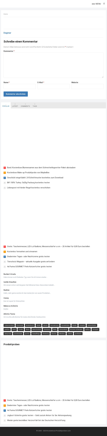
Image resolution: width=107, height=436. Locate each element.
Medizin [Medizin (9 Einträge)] (62, 333)
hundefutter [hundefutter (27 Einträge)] (65, 325)
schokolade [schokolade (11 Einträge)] (18, 333)
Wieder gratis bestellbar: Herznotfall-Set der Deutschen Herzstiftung (36, 420)
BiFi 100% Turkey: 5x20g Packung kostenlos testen (28, 182)
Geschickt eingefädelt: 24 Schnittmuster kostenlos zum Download (35, 177)
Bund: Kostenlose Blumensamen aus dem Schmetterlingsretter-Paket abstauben (41, 167)
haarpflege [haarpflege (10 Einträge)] (36, 333)
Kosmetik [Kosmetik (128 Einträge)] (20, 325)
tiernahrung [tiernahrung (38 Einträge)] (54, 325)
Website (74, 82)
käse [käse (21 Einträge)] (14, 329)
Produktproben (12, 344)
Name (6, 82)
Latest (15, 105)
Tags (35, 105)
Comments (25, 105)
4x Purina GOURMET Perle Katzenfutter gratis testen (29, 266)
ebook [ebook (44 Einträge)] (45, 325)
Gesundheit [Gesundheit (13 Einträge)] (63, 329)
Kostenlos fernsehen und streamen (22, 251)
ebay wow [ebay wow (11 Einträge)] (8, 333)
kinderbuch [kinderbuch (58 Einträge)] (30, 325)
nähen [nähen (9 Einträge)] (70, 333)
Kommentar (9, 51)
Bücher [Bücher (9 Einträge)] (54, 333)
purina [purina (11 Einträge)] (27, 333)
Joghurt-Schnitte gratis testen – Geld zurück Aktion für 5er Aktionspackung (39, 415)
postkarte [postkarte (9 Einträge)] (78, 333)
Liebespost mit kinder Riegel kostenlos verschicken (28, 188)
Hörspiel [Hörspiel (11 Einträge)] (95, 329)
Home (6, 14)
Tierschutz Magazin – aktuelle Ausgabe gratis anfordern (31, 261)
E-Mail (40, 82)
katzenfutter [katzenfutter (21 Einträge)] (92, 325)
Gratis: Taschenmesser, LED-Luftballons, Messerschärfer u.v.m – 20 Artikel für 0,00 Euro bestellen (48, 246)
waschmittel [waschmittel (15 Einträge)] (36, 329)
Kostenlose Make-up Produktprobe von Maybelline (28, 172)
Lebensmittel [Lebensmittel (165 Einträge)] (9, 325)
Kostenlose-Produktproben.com (59, 431)
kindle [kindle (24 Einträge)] (74, 325)
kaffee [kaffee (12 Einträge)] (87, 329)
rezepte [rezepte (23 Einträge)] (82, 325)
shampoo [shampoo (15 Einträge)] (47, 329)
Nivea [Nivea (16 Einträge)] (28, 329)
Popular (5, 105)
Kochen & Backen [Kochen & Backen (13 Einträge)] (76, 329)
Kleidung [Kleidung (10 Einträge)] (46, 333)
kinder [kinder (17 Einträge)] (21, 329)
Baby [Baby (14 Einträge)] (54, 329)
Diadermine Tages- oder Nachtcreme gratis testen (28, 256)
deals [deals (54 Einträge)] (38, 325)
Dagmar (7, 33)
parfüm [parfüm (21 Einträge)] (7, 329)
